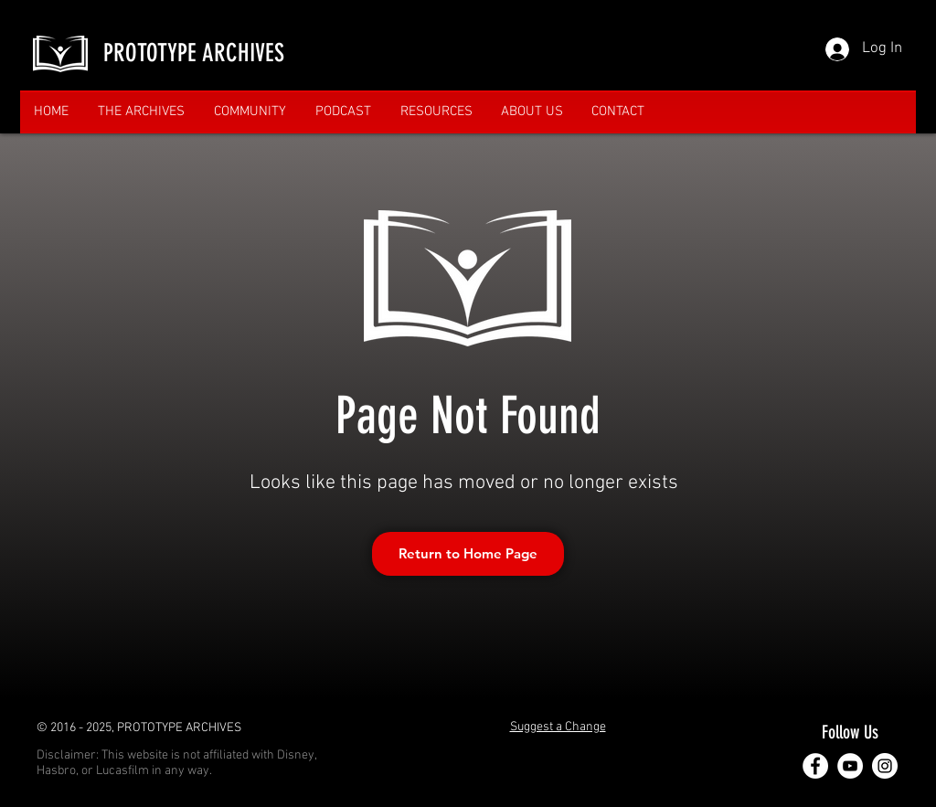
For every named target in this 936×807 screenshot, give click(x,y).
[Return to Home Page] (468, 554)
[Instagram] (885, 766)
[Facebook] (815, 766)
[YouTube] (850, 766)
